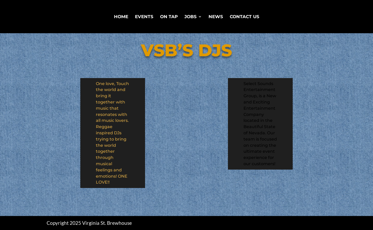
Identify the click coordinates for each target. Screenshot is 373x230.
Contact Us (244, 17)
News (216, 17)
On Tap (169, 17)
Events (144, 17)
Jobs (190, 17)
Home (121, 17)
